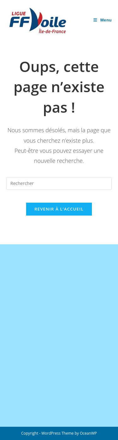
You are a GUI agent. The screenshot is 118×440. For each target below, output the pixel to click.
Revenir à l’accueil (58, 209)
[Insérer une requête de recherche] (59, 183)
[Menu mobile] (102, 20)
